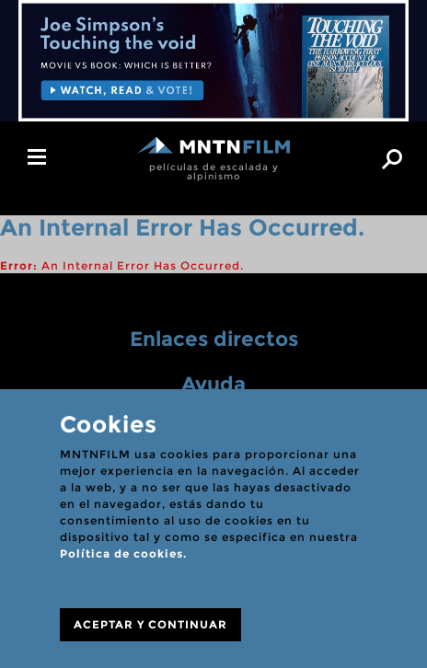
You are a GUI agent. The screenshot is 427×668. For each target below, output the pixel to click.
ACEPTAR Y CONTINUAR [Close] (150, 624)
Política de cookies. (123, 553)
